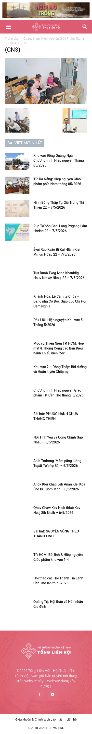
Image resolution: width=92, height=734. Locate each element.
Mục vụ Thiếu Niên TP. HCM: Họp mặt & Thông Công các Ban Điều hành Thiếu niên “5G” (58, 348)
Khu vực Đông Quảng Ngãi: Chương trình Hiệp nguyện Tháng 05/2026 (58, 160)
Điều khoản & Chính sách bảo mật (38, 719)
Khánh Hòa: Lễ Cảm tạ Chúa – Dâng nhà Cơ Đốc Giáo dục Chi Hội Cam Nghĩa (59, 301)
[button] (8, 27)
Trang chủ (12, 38)
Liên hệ (72, 719)
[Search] (85, 27)
